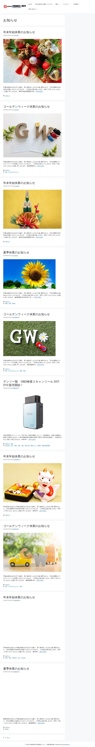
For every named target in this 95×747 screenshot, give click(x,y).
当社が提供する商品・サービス (43, 4)
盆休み (13, 303)
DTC (12, 445)
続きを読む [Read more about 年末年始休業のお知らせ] (39, 91)
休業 (10, 303)
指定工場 (27, 445)
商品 (59, 4)
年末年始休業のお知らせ (19, 32)
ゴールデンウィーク (13, 172)
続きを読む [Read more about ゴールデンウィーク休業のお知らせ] (40, 166)
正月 (19, 658)
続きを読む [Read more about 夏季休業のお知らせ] (37, 297)
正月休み (23, 658)
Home (30, 4)
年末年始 (14, 658)
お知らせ (7, 96)
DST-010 (7, 445)
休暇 (6, 303)
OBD (15, 445)
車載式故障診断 (46, 445)
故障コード (33, 445)
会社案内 (78, 4)
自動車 (39, 445)
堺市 (19, 445)
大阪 (22, 445)
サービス (67, 4)
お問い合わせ (33, 9)
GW (6, 172)
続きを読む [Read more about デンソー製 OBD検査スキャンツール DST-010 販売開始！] (32, 439)
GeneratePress (65, 744)
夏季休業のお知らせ (16, 252)
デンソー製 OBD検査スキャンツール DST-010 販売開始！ (31, 383)
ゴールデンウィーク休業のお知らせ (26, 106)
